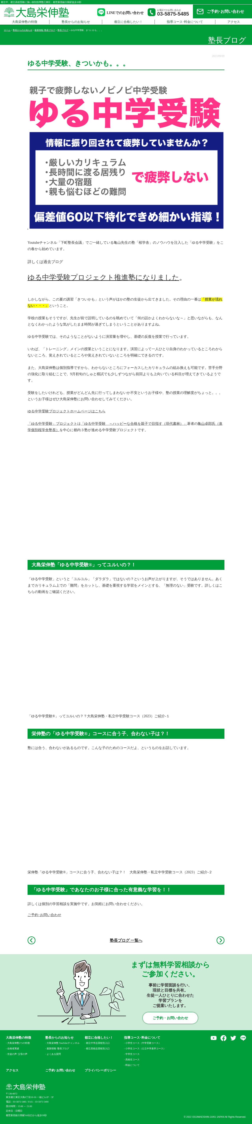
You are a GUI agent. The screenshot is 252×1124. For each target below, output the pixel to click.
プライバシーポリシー (100, 1070)
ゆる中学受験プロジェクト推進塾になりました (103, 277)
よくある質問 (54, 1054)
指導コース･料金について (185, 21)
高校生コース (132, 1059)
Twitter (233, 1038)
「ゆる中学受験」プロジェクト (52, 424)
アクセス (12, 1070)
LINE (243, 1038)
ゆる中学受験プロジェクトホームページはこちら (67, 411)
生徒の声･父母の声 (17, 1054)
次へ (220, 940)
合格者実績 (13, 1048)
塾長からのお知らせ (76, 21)
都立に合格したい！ (128, 21)
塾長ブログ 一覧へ (126, 940)
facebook (223, 1038)
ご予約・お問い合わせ (170, 1018)
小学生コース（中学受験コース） (143, 1043)
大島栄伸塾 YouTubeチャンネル (63, 1043)
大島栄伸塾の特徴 (24, 21)
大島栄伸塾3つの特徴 (18, 1043)
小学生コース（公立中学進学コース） (144, 1048)
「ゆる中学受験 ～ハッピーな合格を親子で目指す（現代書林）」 (134, 424)
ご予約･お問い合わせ (225, 11)
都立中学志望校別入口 (98, 1043)
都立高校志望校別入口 (98, 1048)
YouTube (214, 1038)
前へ (31, 940)
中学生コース (132, 1054)
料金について (132, 1065)
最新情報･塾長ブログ (58, 1048)
